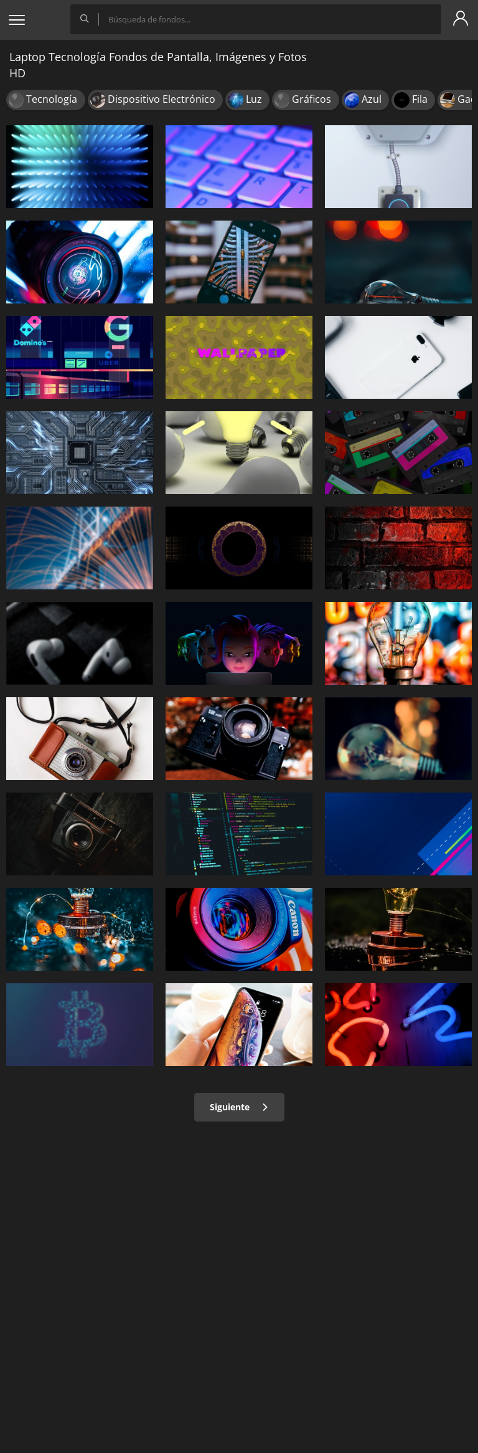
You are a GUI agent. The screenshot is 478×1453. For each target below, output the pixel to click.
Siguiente (239, 1107)
